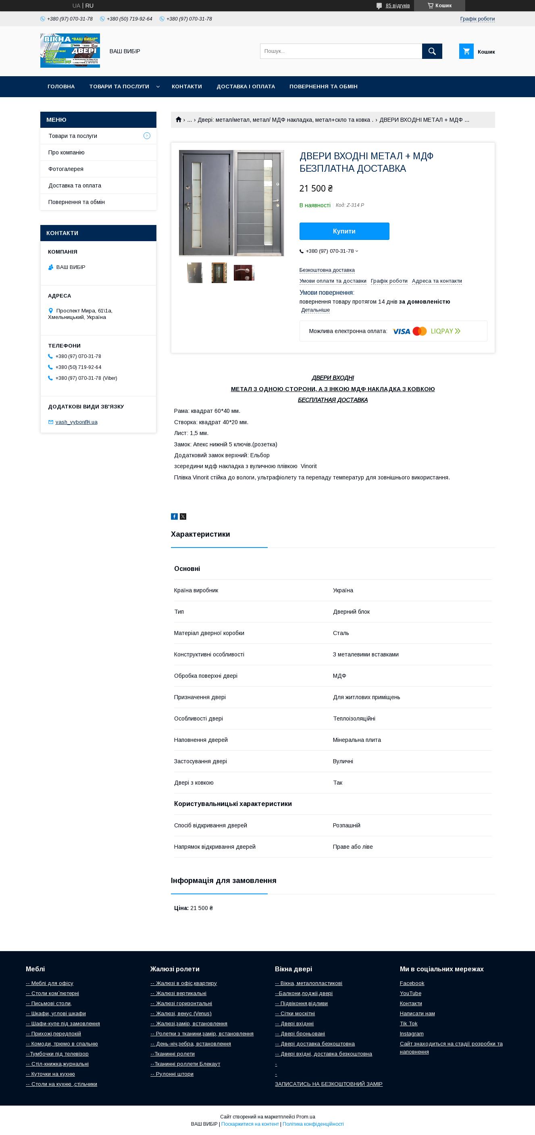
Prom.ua (305, 1117)
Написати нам (417, 1013)
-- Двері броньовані (300, 1034)
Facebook (412, 983)
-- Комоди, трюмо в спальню (62, 1044)
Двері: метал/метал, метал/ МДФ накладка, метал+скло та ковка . (285, 120)
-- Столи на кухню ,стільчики (61, 1084)
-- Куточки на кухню (50, 1074)
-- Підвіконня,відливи (301, 1003)
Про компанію (66, 152)
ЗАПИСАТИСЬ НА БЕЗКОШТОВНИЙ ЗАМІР (329, 1084)
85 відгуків (398, 5)
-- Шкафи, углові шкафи (56, 1013)
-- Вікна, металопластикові (308, 983)
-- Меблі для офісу (49, 983)
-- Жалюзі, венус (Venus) (181, 1013)
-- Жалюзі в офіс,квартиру (183, 983)
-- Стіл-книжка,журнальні (57, 1064)
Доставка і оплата (245, 86)
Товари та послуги (119, 86)
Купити (344, 231)
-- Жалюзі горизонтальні (181, 1003)
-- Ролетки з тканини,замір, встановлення (202, 1034)
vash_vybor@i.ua (77, 422)
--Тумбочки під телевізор (57, 1054)
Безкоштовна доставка (327, 270)
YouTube (410, 993)
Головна (61, 86)
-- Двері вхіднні (294, 1023)
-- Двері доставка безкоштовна (315, 1044)
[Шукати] (432, 51)
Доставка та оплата (74, 185)
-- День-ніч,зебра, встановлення (190, 1044)
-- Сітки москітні (295, 1013)
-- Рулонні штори (172, 1074)
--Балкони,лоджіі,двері (304, 993)
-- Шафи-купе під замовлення (63, 1023)
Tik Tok (409, 1023)
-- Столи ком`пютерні (52, 993)
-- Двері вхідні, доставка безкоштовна (323, 1054)
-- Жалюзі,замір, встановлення (188, 1023)
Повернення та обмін (323, 86)
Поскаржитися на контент (250, 1124)
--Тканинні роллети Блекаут (185, 1064)
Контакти (187, 86)
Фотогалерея (65, 169)
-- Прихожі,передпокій (53, 1034)
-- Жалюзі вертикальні (178, 993)
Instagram (412, 1034)
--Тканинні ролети (172, 1054)
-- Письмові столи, (49, 1003)
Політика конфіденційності (313, 1124)
